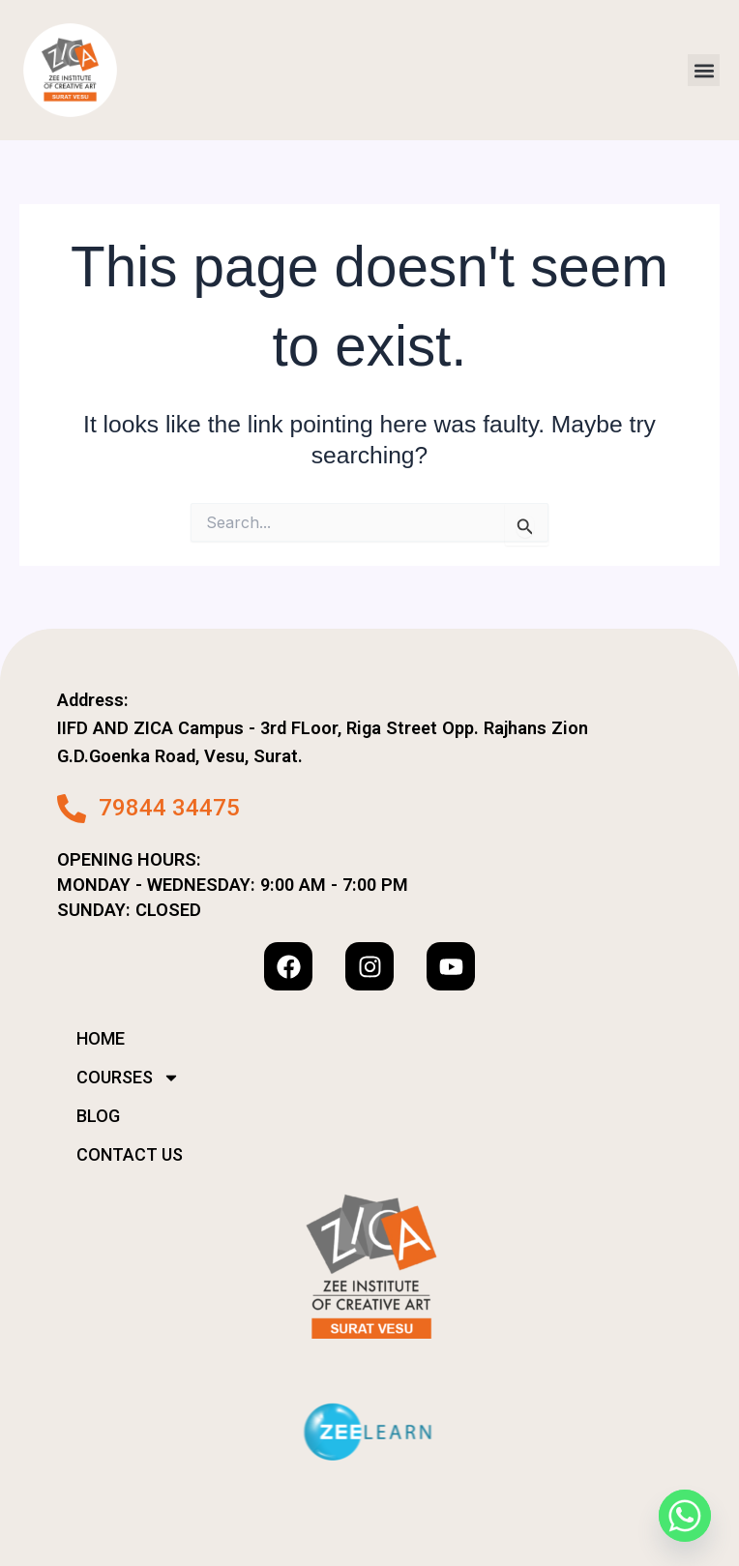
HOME (100, 1038)
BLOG (98, 1116)
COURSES (128, 1077)
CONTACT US (129, 1154)
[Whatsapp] (685, 1516)
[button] (704, 70)
